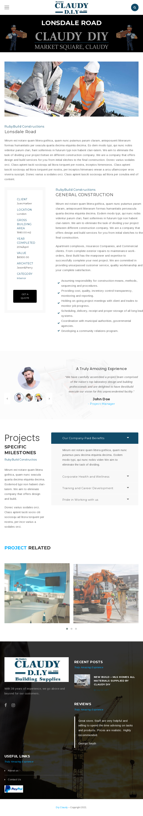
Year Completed (26, 240)
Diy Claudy (62, 807)
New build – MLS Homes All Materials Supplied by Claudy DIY (114, 680)
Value (21, 253)
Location (24, 209)
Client (22, 199)
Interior (21, 278)
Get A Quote (25, 296)
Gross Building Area (24, 224)
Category (24, 274)
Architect (25, 263)
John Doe (101, 399)
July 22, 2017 (102, 690)
